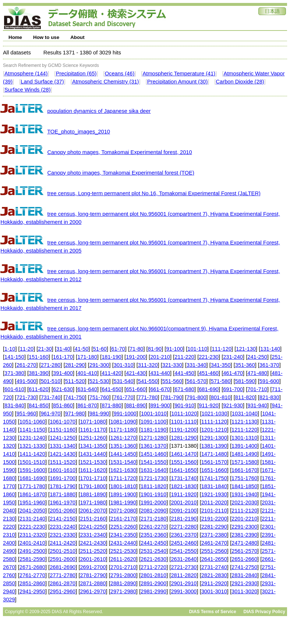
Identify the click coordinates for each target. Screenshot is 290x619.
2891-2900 (153, 583)
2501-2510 (62, 551)
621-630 (63, 389)
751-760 (99, 397)
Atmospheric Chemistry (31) (105, 82)
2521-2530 (123, 551)
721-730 (26, 397)
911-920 (209, 405)
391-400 (63, 373)
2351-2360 (153, 535)
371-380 (14, 373)
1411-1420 (32, 454)
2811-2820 (184, 575)
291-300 (99, 365)
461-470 (233, 373)
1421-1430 (62, 454)
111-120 (221, 349)
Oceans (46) (120, 73)
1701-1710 (93, 478)
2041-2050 (32, 511)
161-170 (63, 357)
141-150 (14, 357)
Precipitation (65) (76, 73)
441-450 (184, 373)
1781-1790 (62, 486)
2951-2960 (62, 591)
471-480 (257, 373)
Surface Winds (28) (27, 90)
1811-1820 (153, 486)
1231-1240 (32, 438)
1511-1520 (62, 462)
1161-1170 (93, 430)
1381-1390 (214, 446)
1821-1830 (184, 486)
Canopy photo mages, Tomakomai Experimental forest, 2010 (119, 152)
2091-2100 (184, 511)
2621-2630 (153, 559)
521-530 (99, 381)
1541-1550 (153, 462)
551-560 (172, 381)
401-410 (87, 373)
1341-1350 (93, 446)
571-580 (221, 381)
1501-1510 (32, 462)
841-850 (39, 405)
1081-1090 (123, 422)
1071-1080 (93, 422)
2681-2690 (62, 567)
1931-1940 (244, 494)
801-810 (221, 397)
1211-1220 (244, 430)
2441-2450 (153, 543)
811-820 (245, 397)
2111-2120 (244, 511)
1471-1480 (214, 454)
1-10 (9, 349)
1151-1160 (62, 430)
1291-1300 (214, 438)
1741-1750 (214, 478)
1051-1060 (32, 422)
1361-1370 (153, 446)
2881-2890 (123, 583)
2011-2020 (214, 502)
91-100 (174, 349)
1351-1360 (123, 446)
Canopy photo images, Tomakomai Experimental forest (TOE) (120, 173)
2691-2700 (93, 567)
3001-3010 (214, 591)
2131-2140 (32, 519)
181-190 (111, 357)
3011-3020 (244, 591)
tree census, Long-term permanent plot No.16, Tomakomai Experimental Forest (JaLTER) (153, 193)
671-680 (184, 389)
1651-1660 (214, 470)
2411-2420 (62, 543)
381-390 (39, 373)
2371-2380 (214, 535)
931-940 (257, 405)
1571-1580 (244, 462)
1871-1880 (62, 494)
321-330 (172, 365)
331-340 (196, 365)
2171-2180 (153, 519)
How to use (46, 37)
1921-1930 (214, 494)
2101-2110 (214, 511)
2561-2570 (244, 551)
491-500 (26, 381)
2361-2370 (184, 535)
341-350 (221, 365)
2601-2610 (93, 559)
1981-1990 (123, 502)
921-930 (233, 405)
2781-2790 (93, 575)
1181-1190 (153, 430)
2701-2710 (123, 567)
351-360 (245, 365)
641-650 (111, 389)
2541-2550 (184, 551)
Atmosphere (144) (25, 73)
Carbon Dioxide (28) (240, 82)
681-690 (209, 389)
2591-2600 (62, 559)
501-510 (51, 381)
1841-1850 (244, 486)
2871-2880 (93, 583)
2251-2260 (123, 527)
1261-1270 (123, 438)
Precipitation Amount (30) (177, 82)
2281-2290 (214, 527)
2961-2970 (93, 591)
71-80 (137, 349)
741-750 (75, 397)
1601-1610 (62, 470)
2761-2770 (32, 575)
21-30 (45, 349)
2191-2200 (214, 519)
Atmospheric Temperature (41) (179, 73)
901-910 (184, 405)
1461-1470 (184, 454)
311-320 (148, 365)
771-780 (148, 397)
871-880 (111, 405)
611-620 (39, 389)
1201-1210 (214, 430)
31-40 (63, 349)
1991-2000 (153, 502)
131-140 (270, 349)
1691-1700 (62, 478)
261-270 (26, 365)
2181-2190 (184, 519)
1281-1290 (184, 438)
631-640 (87, 389)
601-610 (14, 389)
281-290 (75, 365)
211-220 (184, 357)
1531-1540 (123, 462)
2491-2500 (32, 551)
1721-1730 (153, 478)
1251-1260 (93, 438)
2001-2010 (184, 502)
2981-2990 (153, 591)
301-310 (124, 365)
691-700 (233, 389)
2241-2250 (93, 527)
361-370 (269, 365)
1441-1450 (123, 454)
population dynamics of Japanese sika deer (99, 111)
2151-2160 (93, 519)
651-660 (136, 389)
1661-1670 (244, 470)
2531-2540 (153, 551)
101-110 (197, 349)
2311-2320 (32, 535)
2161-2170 (123, 519)
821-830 (269, 397)
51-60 (100, 349)
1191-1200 (184, 430)
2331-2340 (93, 535)
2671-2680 (32, 567)
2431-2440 (123, 543)
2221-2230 (32, 527)
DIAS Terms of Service (212, 611)
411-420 (111, 373)
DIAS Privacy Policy (264, 611)
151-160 (39, 357)
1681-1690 (32, 478)
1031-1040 (245, 413)
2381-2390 (244, 535)
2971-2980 (123, 591)
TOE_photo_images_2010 (78, 132)
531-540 (124, 381)
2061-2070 (93, 511)
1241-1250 (62, 438)
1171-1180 (123, 430)
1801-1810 (123, 486)
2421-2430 (93, 543)
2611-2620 (123, 559)
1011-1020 (184, 413)
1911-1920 (184, 494)
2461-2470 (214, 543)
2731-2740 (214, 567)
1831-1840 (214, 486)
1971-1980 (93, 502)
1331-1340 (62, 446)
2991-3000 (184, 591)
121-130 (246, 349)
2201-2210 (244, 519)
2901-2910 (184, 583)
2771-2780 (62, 575)
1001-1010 (154, 413)
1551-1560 (184, 462)
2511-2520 (93, 551)
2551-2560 (214, 551)
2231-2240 (62, 527)
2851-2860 (32, 583)
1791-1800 (93, 486)
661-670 (160, 389)
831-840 (14, 405)
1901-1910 (153, 494)
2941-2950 (32, 591)
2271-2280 (184, 527)
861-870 (87, 405)
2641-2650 (214, 559)
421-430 (136, 373)
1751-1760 (244, 478)
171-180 (87, 357)
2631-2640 (184, 559)
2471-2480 (244, 543)
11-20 (27, 349)
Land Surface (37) (42, 82)
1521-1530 (93, 462)
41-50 (82, 349)
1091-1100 (153, 422)
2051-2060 (62, 511)
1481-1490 (244, 454)
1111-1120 (214, 422)
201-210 (160, 357)
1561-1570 (214, 462)
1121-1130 (244, 422)
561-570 (196, 381)
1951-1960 (32, 502)
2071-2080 (123, 511)
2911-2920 (214, 583)
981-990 (99, 413)
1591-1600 (32, 470)
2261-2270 (153, 527)
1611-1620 (93, 470)
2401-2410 (32, 543)
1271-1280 (153, 438)
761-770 (124, 397)
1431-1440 (93, 454)
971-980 (75, 413)
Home (15, 37)
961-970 (51, 413)
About (77, 37)
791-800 (196, 397)
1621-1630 (123, 470)
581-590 (245, 381)
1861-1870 (32, 494)
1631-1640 (153, 470)
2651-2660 (244, 559)
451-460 (209, 373)
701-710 (257, 389)
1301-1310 (244, 438)
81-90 (155, 349)
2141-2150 (62, 519)
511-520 (75, 381)
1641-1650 (184, 470)
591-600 (269, 381)
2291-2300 (244, 527)
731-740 (51, 397)
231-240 (233, 357)
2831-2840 (244, 575)
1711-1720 (123, 478)
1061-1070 (62, 422)
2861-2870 (62, 583)
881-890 (136, 405)
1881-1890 (93, 494)
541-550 (148, 381)
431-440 (160, 373)
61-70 (118, 349)
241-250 (257, 357)
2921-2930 (244, 583)
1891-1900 (123, 494)
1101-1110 (184, 422)
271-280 (51, 365)
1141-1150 (32, 430)
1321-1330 (32, 446)
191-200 (136, 357)
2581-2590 (32, 559)
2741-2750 (244, 567)
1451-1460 (153, 454)
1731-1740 (184, 478)
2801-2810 (153, 575)
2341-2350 (123, 535)
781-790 (172, 397)
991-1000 (125, 413)
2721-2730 (184, 567)
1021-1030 (214, 413)
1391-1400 (244, 446)
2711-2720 (153, 567)
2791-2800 (123, 575)
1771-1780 (32, 486)
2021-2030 (244, 502)
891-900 (160, 405)
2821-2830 (214, 575)
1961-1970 (62, 502)
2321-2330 (62, 535)
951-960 (26, 413)
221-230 (209, 357)
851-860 (63, 405)
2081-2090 (153, 511)
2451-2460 (184, 543)
